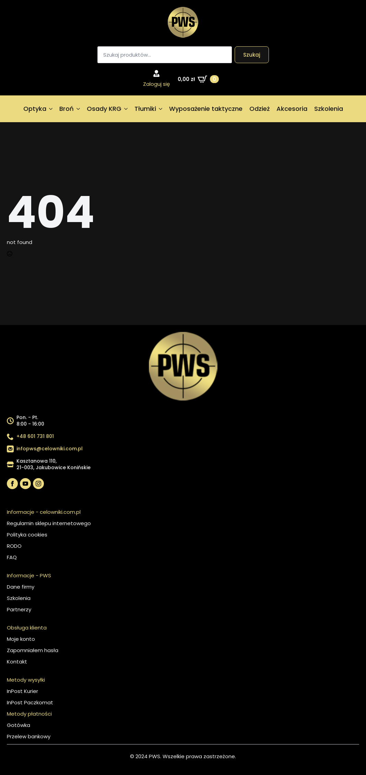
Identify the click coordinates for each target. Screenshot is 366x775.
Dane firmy (20, 586)
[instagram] (38, 483)
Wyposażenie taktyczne (206, 108)
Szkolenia (328, 108)
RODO (14, 546)
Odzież (259, 108)
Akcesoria (291, 108)
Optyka (34, 108)
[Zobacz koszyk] (198, 79)
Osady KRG (104, 108)
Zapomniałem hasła (32, 650)
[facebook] (12, 483)
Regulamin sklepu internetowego (49, 523)
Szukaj (251, 54)
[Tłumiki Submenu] (161, 109)
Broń (66, 108)
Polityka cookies (27, 534)
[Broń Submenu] (78, 109)
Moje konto (21, 639)
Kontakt (17, 661)
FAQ (12, 557)
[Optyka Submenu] (51, 109)
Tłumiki (145, 108)
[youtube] (25, 483)
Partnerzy (19, 609)
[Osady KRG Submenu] (126, 109)
